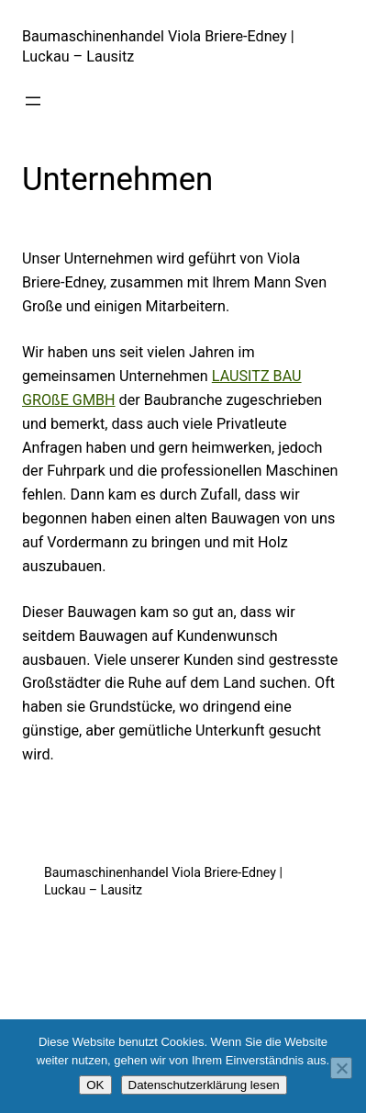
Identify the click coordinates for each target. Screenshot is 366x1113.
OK (95, 1085)
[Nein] (341, 1068)
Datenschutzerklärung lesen (204, 1085)
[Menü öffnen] (33, 101)
